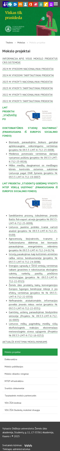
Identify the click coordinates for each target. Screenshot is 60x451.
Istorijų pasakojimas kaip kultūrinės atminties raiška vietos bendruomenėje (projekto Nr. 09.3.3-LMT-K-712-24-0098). (33, 257)
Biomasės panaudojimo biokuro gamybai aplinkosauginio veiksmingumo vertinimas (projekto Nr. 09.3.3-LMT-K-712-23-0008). (33, 146)
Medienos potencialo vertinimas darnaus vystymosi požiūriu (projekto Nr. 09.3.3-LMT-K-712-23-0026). (33, 157)
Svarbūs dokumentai (14, 388)
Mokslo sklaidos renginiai (17, 373)
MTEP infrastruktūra (14, 381)
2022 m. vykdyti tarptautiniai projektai (27, 101)
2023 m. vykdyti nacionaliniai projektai (27, 81)
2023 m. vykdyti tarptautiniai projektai (27, 88)
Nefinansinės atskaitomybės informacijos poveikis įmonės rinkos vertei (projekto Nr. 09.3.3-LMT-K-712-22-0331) (33, 304)
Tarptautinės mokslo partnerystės (20, 395)
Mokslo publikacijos (14, 366)
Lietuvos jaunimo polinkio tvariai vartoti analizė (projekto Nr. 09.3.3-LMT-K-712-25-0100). (33, 230)
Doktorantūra (11, 359)
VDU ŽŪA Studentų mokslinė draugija (22, 410)
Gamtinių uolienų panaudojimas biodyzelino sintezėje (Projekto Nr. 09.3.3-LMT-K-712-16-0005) (33, 315)
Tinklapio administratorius (16, 449)
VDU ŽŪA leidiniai (13, 402)
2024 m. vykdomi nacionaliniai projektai (28, 68)
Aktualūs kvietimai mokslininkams (24, 341)
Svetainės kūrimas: (17, 445)
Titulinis (9, 42)
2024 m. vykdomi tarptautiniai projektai (28, 75)
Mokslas (21, 42)
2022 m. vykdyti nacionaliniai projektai (27, 94)
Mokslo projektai (12, 352)
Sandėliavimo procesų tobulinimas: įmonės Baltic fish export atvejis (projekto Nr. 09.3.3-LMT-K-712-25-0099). (33, 219)
